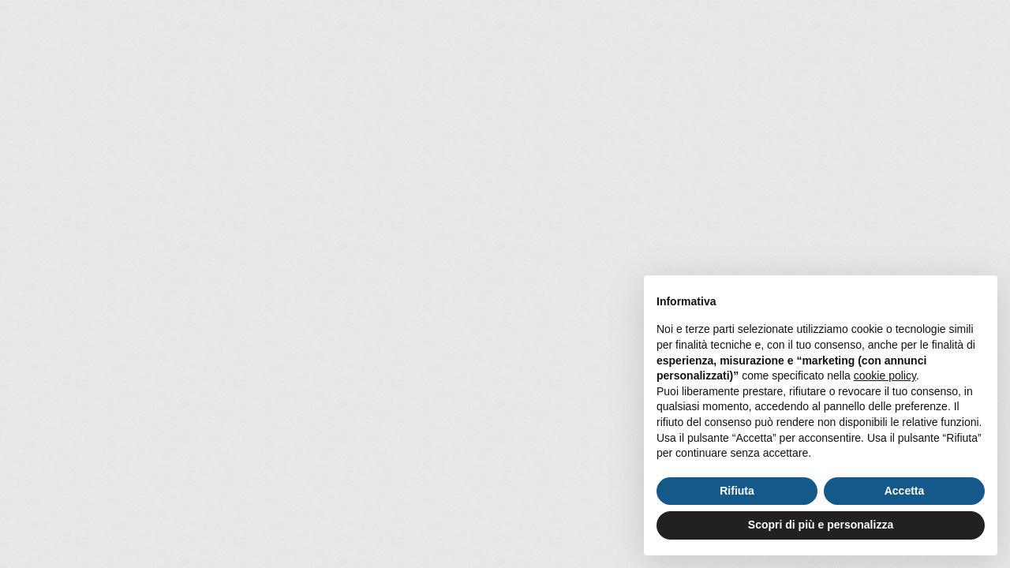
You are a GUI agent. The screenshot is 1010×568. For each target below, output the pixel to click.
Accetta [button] (905, 490)
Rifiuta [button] (737, 490)
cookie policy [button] (885, 375)
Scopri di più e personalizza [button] (820, 524)
